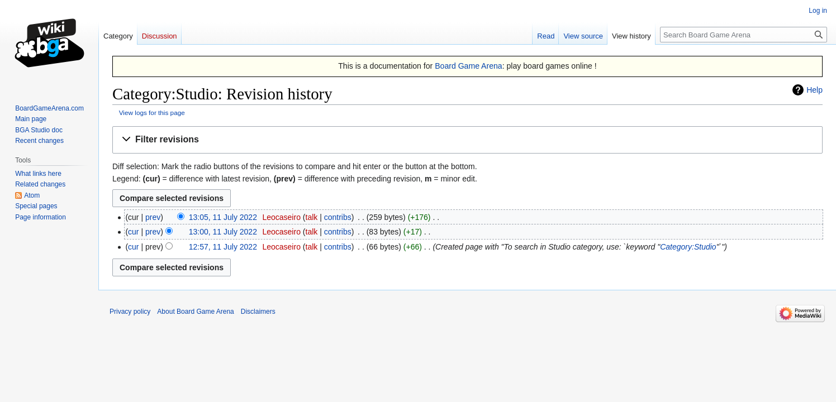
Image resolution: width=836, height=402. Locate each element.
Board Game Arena (468, 65)
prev (152, 217)
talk (312, 217)
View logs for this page (152, 112)
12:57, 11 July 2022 (223, 246)
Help (814, 89)
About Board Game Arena (195, 311)
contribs (338, 217)
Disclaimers (258, 311)
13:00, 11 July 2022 (223, 231)
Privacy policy (130, 311)
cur (133, 231)
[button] (467, 140)
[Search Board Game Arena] (743, 34)
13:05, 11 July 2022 (223, 217)
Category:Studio (688, 246)
